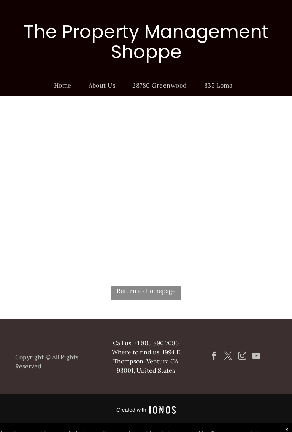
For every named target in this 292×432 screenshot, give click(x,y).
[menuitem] (65, 85)
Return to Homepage (146, 291)
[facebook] (214, 357)
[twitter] (228, 357)
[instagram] (242, 357)
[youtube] (256, 357)
